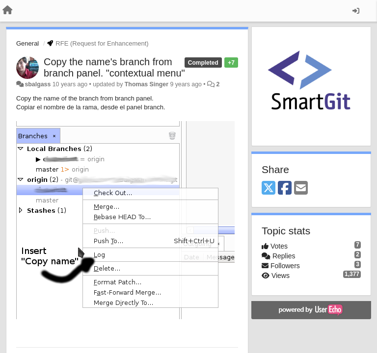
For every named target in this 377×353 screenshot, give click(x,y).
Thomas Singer (146, 84)
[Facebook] (285, 188)
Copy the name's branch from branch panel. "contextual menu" (114, 67)
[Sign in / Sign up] (356, 10)
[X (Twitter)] (268, 188)
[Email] (301, 188)
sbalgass (38, 84)
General (27, 43)
